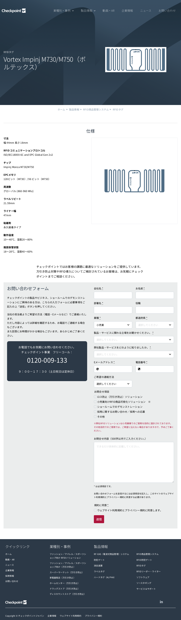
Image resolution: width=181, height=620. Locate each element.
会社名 (98, 288)
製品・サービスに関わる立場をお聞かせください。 (124, 332)
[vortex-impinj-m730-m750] (134, 181)
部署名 (98, 303)
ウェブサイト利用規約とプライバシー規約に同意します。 (129, 510)
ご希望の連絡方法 (104, 377)
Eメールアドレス (104, 362)
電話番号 (141, 362)
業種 (97, 318)
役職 (138, 303)
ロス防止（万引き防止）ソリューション (119, 396)
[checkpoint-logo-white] (14, 11)
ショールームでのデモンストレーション (119, 406)
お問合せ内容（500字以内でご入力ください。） (120, 438)
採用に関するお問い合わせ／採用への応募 (121, 411)
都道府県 (141, 318)
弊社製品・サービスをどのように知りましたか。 (122, 347)
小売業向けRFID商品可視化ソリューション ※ (124, 401)
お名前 (140, 288)
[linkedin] (161, 601)
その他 (101, 416)
